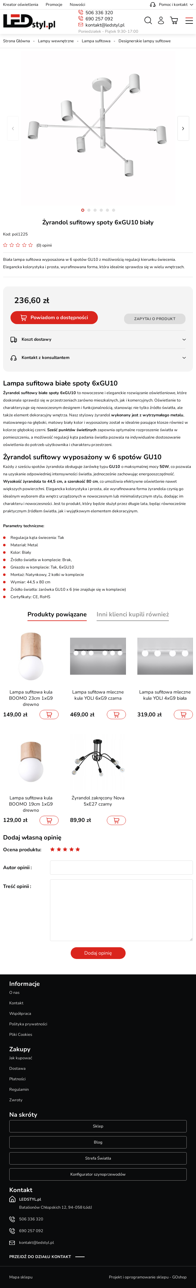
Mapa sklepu (20, 1277)
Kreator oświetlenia (20, 4)
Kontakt (16, 1003)
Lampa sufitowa (96, 41)
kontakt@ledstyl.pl (104, 25)
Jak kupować (20, 1058)
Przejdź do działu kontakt (40, 1257)
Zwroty (16, 1100)
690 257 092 (99, 19)
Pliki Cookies (20, 1034)
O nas (14, 992)
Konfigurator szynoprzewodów (98, 1174)
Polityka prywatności (28, 1024)
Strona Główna (16, 41)
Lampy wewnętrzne (56, 41)
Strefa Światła (98, 1158)
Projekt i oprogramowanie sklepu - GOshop (148, 1277)
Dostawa (17, 1068)
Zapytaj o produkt (154, 318)
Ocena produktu (21, 849)
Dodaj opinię (98, 953)
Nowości (77, 4)
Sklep (98, 1126)
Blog (98, 1142)
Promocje (54, 4)
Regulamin (19, 1089)
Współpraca (20, 1013)
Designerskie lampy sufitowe (145, 41)
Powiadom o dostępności (59, 317)
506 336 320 (99, 13)
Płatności (17, 1079)
